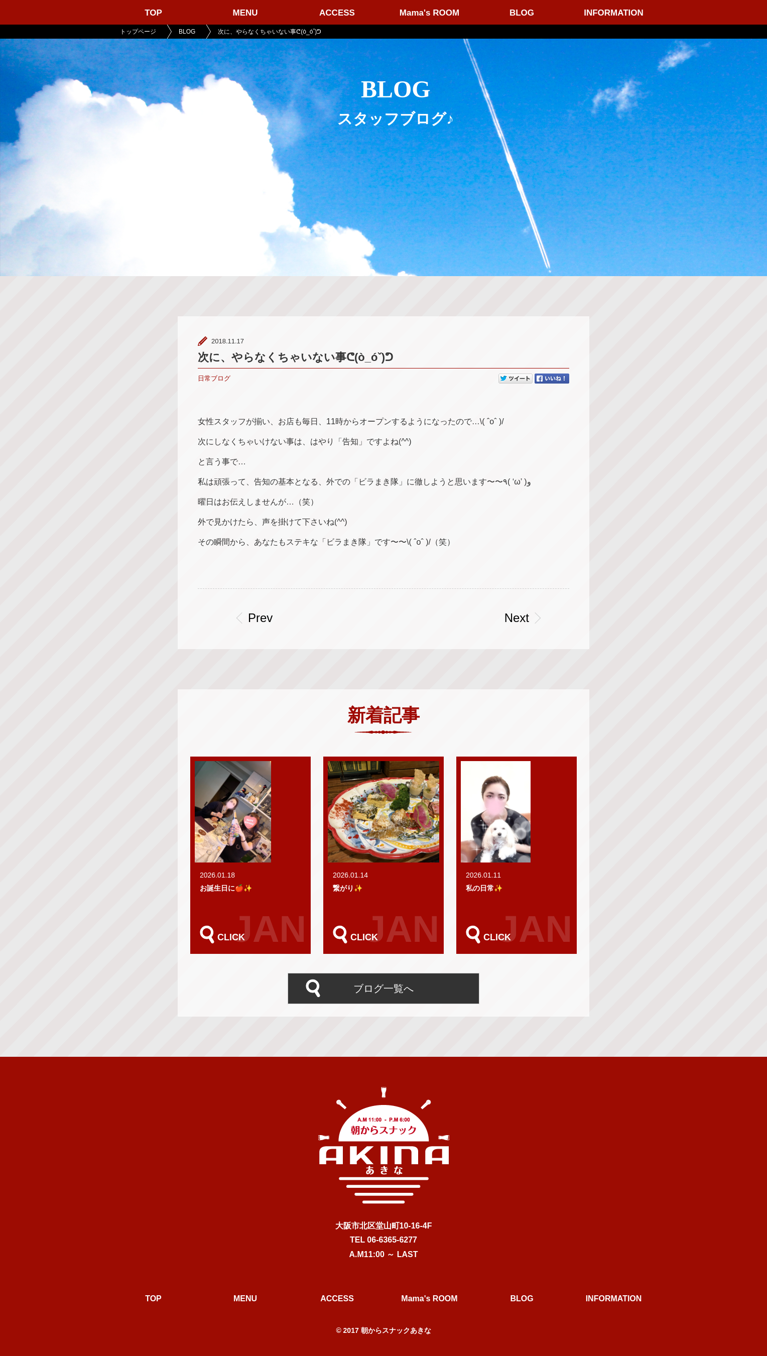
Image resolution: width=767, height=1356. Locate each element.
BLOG (521, 13)
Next (516, 618)
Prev (260, 618)
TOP (153, 13)
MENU (245, 13)
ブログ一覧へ (383, 988)
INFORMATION (614, 13)
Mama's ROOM (429, 13)
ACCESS (337, 13)
